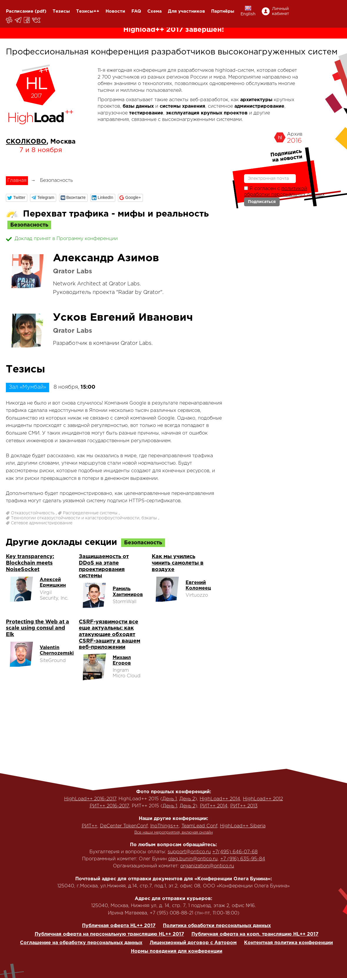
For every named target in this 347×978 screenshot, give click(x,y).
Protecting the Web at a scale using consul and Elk (37, 628)
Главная (16, 180)
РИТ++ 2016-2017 (109, 806)
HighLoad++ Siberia (243, 826)
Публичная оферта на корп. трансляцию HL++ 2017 (254, 934)
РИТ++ (89, 826)
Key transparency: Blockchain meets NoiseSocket (30, 563)
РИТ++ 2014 (214, 806)
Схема (154, 11)
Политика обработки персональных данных (217, 926)
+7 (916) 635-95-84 (242, 859)
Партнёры (222, 11)
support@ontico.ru (189, 852)
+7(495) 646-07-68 (235, 852)
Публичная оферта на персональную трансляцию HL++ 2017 (109, 934)
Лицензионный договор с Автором (193, 943)
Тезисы (61, 11)
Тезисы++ (87, 11)
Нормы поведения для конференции (176, 951)
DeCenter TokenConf (124, 826)
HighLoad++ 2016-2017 (90, 799)
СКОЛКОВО (26, 142)
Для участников (186, 11)
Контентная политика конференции (288, 943)
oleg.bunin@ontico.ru (193, 859)
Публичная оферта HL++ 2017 (119, 926)
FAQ (136, 11)
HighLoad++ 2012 (263, 799)
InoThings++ (164, 826)
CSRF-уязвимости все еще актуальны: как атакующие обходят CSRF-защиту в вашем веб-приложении (109, 635)
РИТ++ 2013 (244, 806)
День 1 (169, 799)
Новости (115, 11)
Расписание (19, 11)
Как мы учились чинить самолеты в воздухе (177, 563)
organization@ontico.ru (207, 866)
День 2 (187, 799)
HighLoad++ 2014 (220, 799)
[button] (16, 198)
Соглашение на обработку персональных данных (81, 943)
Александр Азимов (106, 258)
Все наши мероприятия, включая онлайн (173, 832)
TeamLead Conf (199, 826)
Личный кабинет (280, 11)
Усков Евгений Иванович (123, 317)
